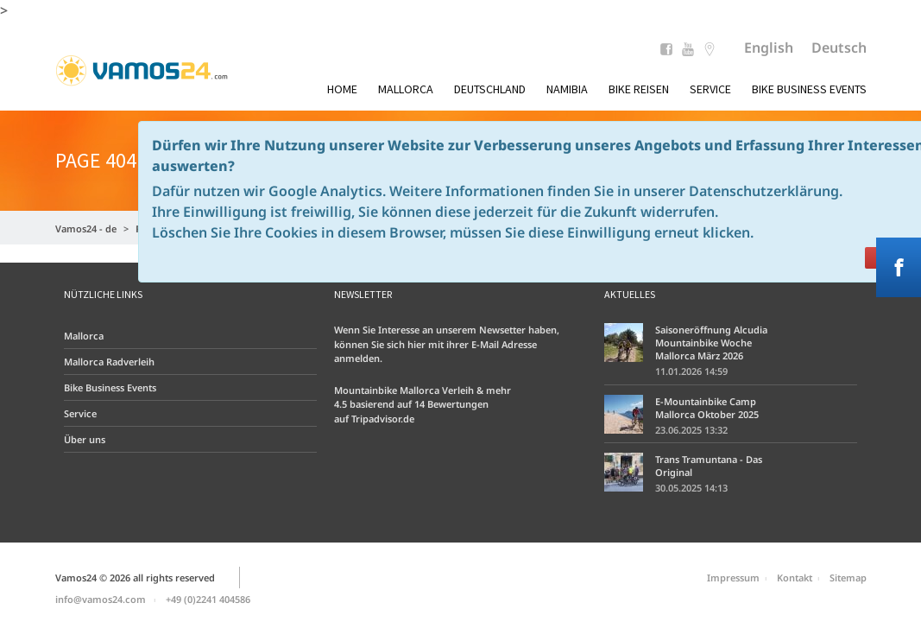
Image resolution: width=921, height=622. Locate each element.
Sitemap (848, 577)
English (768, 47)
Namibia (567, 89)
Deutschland (490, 89)
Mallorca (405, 89)
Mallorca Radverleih (109, 361)
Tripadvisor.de (382, 418)
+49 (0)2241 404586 (208, 599)
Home (342, 89)
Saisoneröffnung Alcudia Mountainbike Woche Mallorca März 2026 (711, 342)
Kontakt (794, 577)
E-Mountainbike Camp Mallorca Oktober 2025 (707, 408)
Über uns (84, 439)
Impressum (733, 577)
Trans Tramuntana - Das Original (708, 466)
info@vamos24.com (100, 599)
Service (710, 89)
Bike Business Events (809, 89)
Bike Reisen (639, 89)
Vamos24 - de (86, 228)
